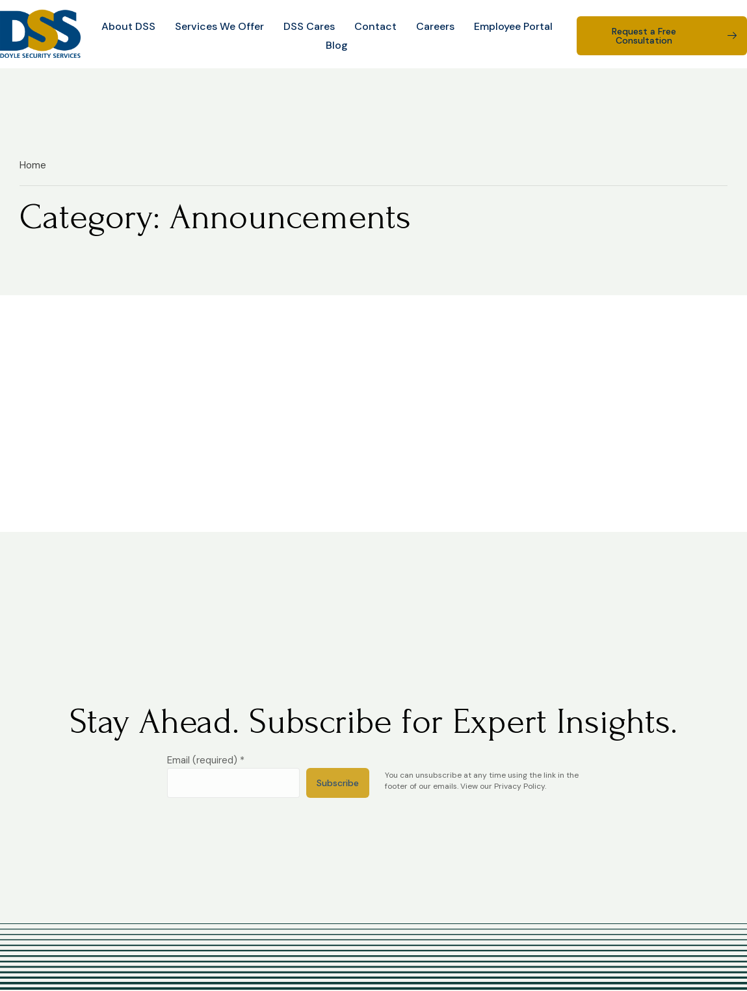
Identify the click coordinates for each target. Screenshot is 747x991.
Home (33, 165)
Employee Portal (513, 26)
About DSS (128, 26)
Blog (337, 45)
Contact (375, 26)
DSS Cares (309, 26)
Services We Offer (219, 26)
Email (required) (205, 760)
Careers (435, 26)
